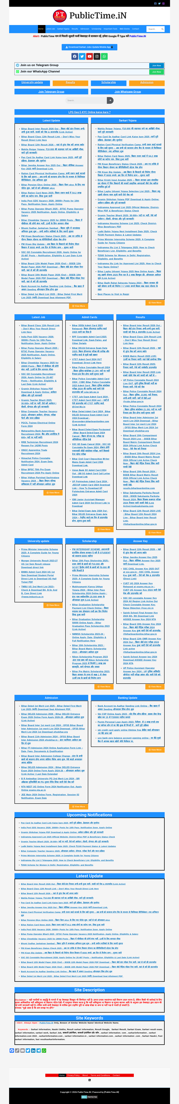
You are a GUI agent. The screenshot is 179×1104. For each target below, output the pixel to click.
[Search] (162, 29)
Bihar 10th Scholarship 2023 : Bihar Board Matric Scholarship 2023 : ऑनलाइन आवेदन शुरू (89, 648)
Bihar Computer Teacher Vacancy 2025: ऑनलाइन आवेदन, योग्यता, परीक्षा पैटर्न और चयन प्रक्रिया (39, 414)
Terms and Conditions (99, 1075)
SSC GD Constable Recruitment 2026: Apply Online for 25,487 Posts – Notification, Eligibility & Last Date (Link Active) (51, 255)
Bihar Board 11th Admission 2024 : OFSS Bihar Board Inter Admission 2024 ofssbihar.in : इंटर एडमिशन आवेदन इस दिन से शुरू (51, 740)
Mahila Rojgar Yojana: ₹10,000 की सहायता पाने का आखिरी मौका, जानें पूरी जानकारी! (58, 898)
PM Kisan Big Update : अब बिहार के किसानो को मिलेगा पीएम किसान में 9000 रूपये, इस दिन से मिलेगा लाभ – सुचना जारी (72, 953)
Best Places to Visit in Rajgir (113, 294)
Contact (114, 1075)
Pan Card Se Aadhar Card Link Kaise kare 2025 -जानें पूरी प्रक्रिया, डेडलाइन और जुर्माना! (61, 823)
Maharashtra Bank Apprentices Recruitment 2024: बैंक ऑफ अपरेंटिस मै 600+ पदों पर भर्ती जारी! (40, 434)
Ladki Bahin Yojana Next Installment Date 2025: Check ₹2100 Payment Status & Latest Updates (69, 846)
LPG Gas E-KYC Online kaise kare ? (89, 112)
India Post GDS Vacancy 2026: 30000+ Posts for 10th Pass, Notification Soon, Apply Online (38, 340)
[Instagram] (163, 3)
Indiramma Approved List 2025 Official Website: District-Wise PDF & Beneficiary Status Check (69, 837)
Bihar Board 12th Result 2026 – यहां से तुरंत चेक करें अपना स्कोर (52, 145)
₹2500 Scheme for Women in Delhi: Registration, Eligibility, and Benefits (58, 865)
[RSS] (89, 1080)
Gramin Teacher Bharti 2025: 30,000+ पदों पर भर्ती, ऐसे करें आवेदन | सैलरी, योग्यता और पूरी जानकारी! (38, 403)
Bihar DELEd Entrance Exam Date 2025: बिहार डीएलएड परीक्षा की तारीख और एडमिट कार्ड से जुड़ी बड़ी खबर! (90, 351)
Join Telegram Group (51, 91)
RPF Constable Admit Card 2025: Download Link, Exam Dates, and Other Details (89, 340)
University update (32, 82)
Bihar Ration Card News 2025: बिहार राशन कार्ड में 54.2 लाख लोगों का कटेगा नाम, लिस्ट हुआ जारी (63, 925)
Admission (146, 82)
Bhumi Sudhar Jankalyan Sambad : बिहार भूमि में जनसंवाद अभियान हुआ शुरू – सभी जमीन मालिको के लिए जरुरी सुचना (73, 943)
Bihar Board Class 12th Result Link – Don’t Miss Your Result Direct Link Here (40, 328)
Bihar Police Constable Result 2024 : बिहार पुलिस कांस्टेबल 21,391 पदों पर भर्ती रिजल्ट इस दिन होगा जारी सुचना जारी (91, 370)
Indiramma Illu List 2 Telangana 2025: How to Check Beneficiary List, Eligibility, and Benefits (68, 860)
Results (70, 82)
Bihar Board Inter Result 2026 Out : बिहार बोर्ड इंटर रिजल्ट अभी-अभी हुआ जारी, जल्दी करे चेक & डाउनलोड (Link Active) (142, 328)
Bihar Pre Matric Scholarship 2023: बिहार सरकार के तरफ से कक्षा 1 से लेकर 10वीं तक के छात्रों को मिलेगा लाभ (91, 674)
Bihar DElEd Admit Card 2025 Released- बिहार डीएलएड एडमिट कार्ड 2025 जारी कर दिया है (89, 328)
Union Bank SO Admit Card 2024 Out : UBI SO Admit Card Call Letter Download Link (91, 473)
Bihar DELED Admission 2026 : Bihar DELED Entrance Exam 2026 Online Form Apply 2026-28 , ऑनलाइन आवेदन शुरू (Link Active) (52, 717)
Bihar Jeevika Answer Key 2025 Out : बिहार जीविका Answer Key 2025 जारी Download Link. (141, 560)
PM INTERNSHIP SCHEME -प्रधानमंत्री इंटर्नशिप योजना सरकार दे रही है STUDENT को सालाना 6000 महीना (91, 552)
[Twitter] (159, 3)
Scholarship (108, 82)
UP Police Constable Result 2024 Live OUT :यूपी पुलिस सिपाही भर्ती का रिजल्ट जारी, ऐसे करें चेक (141, 383)
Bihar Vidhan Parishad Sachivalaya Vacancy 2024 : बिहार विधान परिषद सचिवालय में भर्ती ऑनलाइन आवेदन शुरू (40, 480)
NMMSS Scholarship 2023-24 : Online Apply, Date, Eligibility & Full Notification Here (89, 637)
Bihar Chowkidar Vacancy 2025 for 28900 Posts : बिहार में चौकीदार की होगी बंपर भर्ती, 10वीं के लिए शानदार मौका (40, 366)
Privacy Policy (74, 1075)
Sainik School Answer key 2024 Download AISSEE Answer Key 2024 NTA (140, 660)
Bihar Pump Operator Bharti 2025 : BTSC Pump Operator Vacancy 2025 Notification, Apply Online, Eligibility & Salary (52, 212)
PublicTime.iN (98, 15)
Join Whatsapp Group (128, 91)
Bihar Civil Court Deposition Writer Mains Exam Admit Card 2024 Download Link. (90, 462)
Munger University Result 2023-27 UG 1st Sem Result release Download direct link (39, 564)
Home (63, 1075)
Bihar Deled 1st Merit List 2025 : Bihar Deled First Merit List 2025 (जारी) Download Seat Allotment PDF (73, 976)
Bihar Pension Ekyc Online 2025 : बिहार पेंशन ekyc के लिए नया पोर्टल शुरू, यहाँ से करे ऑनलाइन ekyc (66, 920)
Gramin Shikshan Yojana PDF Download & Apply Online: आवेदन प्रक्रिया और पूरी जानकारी (39, 392)
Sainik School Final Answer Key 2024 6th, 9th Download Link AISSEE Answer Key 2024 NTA (140, 616)
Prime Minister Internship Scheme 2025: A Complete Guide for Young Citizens (40, 552)
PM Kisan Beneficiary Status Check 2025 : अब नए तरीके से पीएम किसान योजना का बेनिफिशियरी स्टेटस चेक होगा (71, 948)
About (85, 1075)
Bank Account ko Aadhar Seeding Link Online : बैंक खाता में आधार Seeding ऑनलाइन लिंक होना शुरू (67, 971)
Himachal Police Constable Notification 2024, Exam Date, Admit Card (37, 461)
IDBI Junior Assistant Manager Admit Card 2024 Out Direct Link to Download (91, 503)
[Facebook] (155, 3)
